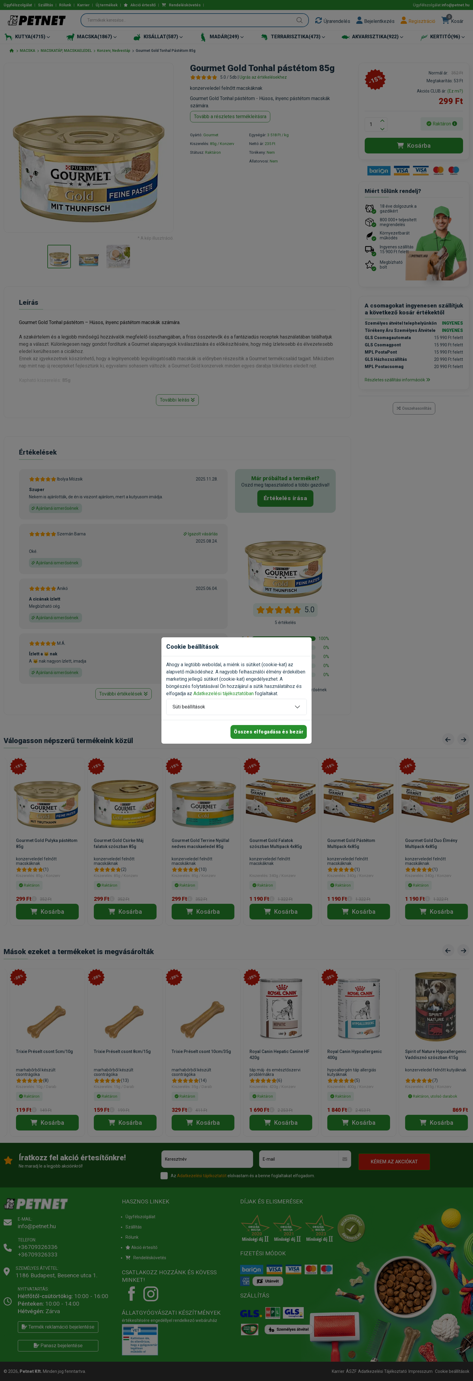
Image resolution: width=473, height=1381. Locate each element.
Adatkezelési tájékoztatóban (223, 693)
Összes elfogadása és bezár (268, 732)
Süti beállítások (189, 707)
